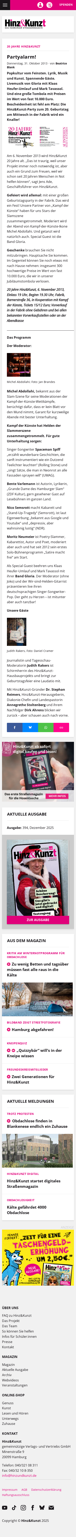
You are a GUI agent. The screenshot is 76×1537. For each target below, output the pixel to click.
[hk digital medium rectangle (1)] (38, 800)
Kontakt (8, 1347)
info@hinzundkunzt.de (19, 1475)
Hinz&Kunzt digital (23, 1174)
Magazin (8, 1364)
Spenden (66, 4)
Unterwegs (10, 1418)
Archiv (7, 1375)
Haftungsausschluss (15, 1495)
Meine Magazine (49, 5)
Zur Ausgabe (38, 920)
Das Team (9, 1326)
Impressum (9, 1490)
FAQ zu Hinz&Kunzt (17, 1315)
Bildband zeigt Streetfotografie (34, 1022)
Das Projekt (11, 1321)
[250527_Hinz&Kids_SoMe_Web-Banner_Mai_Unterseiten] (38, 1284)
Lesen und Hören (15, 1413)
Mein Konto (40, 5)
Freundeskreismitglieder (27, 1069)
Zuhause (8, 1423)
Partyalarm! (21, 56)
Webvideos (10, 1380)
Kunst (6, 1408)
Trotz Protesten (20, 1114)
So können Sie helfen (18, 1331)
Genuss (8, 1403)
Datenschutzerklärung (46, 1490)
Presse (7, 1342)
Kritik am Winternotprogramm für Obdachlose (36, 955)
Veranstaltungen (15, 1385)
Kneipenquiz (17, 1043)
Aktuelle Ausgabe (15, 1369)
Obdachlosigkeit (20, 1200)
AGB (24, 1490)
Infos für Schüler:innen (19, 1336)
